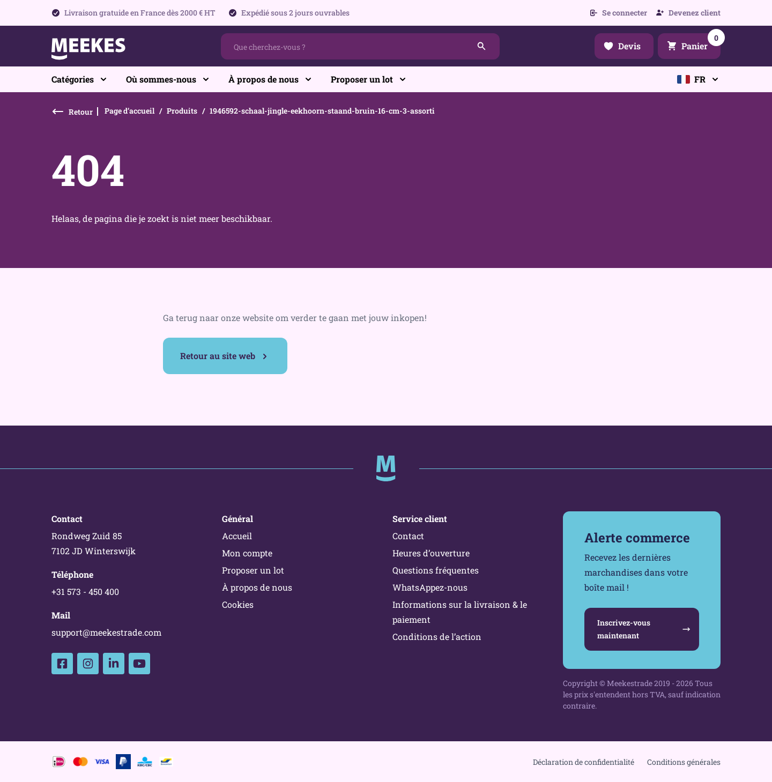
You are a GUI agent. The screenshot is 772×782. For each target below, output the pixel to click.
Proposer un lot (253, 570)
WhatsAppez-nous (429, 587)
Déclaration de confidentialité (583, 762)
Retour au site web (217, 355)
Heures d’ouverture (431, 552)
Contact (408, 535)
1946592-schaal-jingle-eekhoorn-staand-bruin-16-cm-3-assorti (322, 111)
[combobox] (360, 46)
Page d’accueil (129, 111)
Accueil (237, 535)
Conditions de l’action (436, 636)
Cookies (238, 604)
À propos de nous (257, 587)
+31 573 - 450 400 (85, 591)
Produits (182, 111)
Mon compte (247, 552)
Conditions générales (684, 762)
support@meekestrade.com (106, 632)
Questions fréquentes (435, 570)
